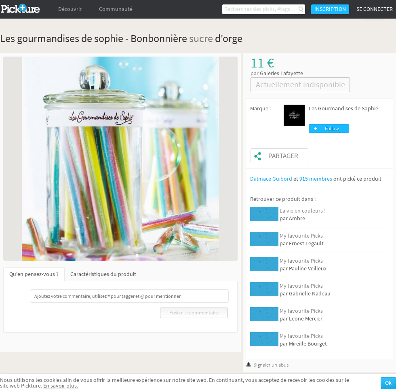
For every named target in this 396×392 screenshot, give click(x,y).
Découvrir (70, 9)
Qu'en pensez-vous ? (34, 274)
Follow (332, 128)
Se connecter (374, 9)
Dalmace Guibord (271, 179)
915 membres (315, 179)
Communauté (116, 9)
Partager (283, 155)
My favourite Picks (301, 236)
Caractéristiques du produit (103, 274)
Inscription (330, 9)
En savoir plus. (60, 386)
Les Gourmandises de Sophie (343, 108)
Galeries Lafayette (281, 73)
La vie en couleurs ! (303, 211)
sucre (201, 38)
